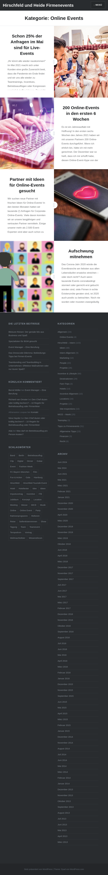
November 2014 (65, 743)
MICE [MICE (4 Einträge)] (33, 505)
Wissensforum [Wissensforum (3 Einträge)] (35, 538)
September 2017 (66, 579)
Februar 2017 (64, 608)
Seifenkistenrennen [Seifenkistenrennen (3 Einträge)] (28, 521)
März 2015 (63, 719)
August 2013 (64, 813)
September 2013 (66, 807)
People (63, 363)
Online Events (66, 337)
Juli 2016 (62, 643)
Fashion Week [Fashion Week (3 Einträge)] (26, 466)
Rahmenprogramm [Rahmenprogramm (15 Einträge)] (19, 516)
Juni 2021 (62, 474)
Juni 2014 (62, 760)
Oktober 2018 (64, 544)
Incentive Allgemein (69, 394)
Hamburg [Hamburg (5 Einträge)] (38, 477)
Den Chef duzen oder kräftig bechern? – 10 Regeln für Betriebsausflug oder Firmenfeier (28, 403)
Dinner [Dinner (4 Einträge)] (30, 461)
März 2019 (63, 538)
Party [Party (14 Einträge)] (38, 510)
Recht (62, 441)
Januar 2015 (64, 731)
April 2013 (62, 836)
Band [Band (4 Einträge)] (12, 455)
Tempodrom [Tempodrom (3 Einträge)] (15, 532)
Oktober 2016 (64, 626)
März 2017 (63, 602)
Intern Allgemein (67, 353)
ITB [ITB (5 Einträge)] (40, 494)
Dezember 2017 (65, 567)
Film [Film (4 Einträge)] (35, 472)
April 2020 (62, 515)
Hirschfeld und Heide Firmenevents (38, 5)
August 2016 (64, 637)
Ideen (62, 348)
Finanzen (64, 436)
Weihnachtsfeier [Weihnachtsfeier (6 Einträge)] (17, 538)
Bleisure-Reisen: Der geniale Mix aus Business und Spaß (26, 334)
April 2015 (62, 713)
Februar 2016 (64, 672)
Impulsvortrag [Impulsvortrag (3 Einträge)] (16, 494)
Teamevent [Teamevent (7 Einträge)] (35, 527)
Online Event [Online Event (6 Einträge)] (26, 510)
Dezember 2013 (65, 789)
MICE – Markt (64, 414)
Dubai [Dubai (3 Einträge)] (39, 461)
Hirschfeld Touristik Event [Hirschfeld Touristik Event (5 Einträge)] (35, 483)
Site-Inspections (67, 409)
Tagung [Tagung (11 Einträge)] (13, 527)
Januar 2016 (64, 678)
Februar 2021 (64, 491)
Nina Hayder (15, 418)
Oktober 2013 (64, 801)
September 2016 (66, 631)
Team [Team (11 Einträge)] (23, 527)
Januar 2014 (64, 783)
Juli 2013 (62, 818)
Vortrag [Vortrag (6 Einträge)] (28, 532)
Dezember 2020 (65, 503)
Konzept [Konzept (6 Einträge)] (26, 499)
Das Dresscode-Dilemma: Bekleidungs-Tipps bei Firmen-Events (27, 355)
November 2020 (65, 509)
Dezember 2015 (65, 684)
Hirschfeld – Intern (66, 343)
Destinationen (66, 379)
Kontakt (34, 412)
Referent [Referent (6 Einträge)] (35, 516)
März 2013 (63, 842)
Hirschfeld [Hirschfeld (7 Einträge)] (15, 483)
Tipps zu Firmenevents (68, 426)
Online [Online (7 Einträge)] (13, 510)
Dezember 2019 (65, 526)
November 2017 (65, 573)
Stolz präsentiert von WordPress (38, 869)
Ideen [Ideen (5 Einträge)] (43, 488)
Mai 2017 (62, 596)
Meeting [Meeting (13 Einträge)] (14, 505)
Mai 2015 (62, 707)
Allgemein (62, 332)
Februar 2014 (64, 778)
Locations (64, 399)
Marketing (64, 358)
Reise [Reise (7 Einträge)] (12, 521)
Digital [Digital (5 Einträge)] (20, 461)
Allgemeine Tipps (68, 431)
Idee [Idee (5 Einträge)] (34, 488)
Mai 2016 (62, 655)
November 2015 (65, 690)
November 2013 (65, 795)
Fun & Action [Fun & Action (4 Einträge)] (16, 477)
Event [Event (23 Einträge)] (12, 466)
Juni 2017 (62, 591)
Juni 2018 (62, 550)
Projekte (64, 368)
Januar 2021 (64, 497)
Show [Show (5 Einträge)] (43, 521)
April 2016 (62, 661)
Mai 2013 (62, 830)
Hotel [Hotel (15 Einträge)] (12, 488)
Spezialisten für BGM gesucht (23, 341)
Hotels (63, 388)
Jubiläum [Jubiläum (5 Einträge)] (14, 499)
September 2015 (66, 696)
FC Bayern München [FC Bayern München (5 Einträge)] (20, 472)
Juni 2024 (62, 462)
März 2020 (63, 520)
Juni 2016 (62, 649)
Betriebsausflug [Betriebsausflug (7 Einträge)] (35, 455)
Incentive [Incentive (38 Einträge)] (31, 494)
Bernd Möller (15, 390)
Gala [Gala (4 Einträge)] (28, 477)
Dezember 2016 (65, 614)
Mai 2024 (62, 468)
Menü (98, 5)
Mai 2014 (62, 766)
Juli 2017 (62, 585)
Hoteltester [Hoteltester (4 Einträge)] (24, 488)
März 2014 (63, 772)
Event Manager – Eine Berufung (24, 347)
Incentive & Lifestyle (67, 373)
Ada (10, 431)
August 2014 (64, 748)
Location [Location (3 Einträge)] (38, 499)
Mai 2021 (62, 480)
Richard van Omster (18, 399)
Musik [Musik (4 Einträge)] (43, 505)
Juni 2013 (62, 824)
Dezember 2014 (65, 737)
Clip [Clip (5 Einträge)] (12, 461)
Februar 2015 (64, 725)
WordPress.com (77, 869)
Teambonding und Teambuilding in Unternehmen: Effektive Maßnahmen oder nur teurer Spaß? (29, 365)
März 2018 (63, 561)
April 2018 (62, 555)
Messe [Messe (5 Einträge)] (24, 505)
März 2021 (63, 485)
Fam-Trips (64, 384)
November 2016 (65, 620)
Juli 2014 (62, 754)
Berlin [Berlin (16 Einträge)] (21, 455)
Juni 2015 (62, 702)
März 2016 (63, 667)
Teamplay (62, 420)
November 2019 (65, 532)
